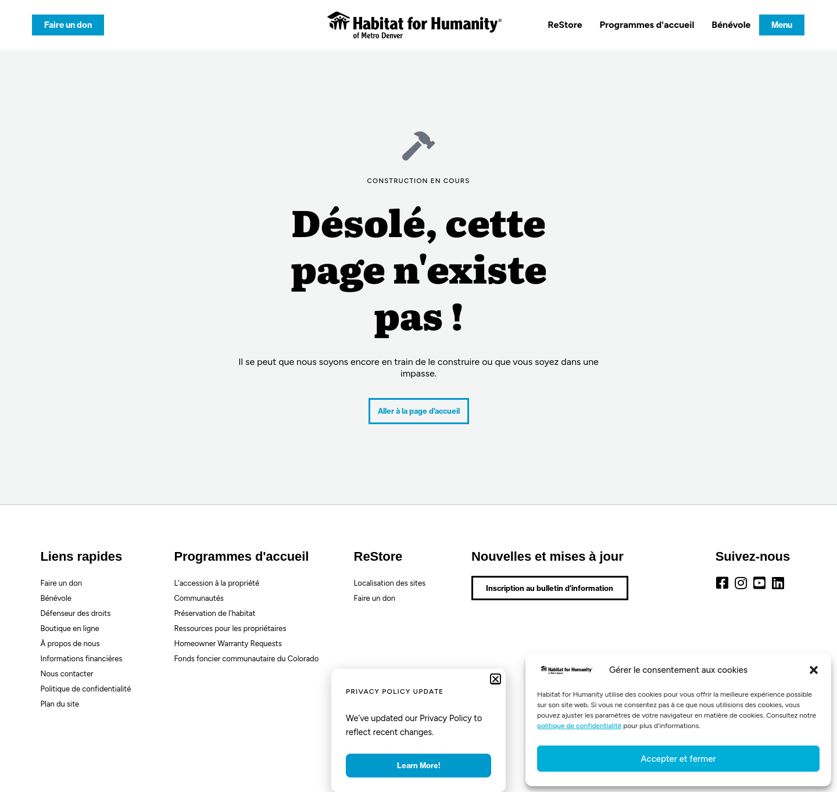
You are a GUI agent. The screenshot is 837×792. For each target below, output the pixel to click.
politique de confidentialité (579, 726)
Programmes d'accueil (647, 24)
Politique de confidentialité (86, 689)
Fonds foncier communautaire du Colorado (246, 658)
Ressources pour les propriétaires (230, 628)
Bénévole (730, 24)
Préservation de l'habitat (214, 613)
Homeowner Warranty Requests (227, 643)
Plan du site (60, 704)
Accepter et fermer (678, 759)
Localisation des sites (390, 583)
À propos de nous (70, 643)
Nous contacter (67, 673)
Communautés (198, 598)
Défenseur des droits (76, 613)
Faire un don (61, 583)
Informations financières (82, 658)
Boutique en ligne (70, 628)
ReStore (565, 24)
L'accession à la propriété (216, 583)
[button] (814, 670)
